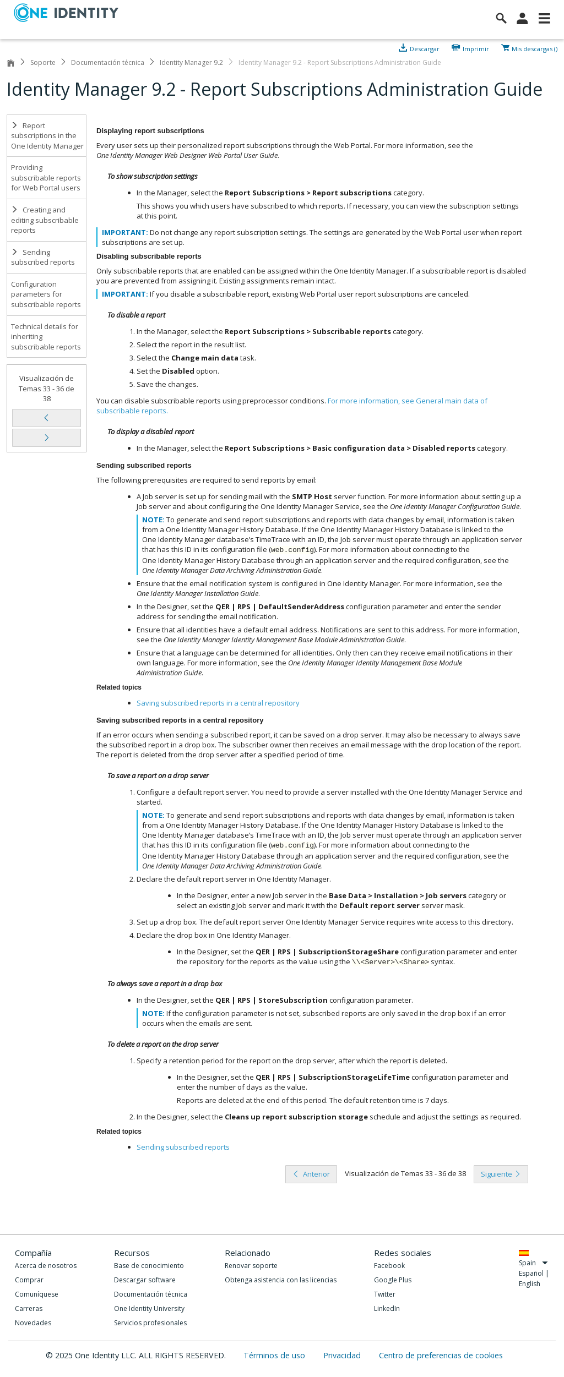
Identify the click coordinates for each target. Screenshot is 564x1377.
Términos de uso (275, 1355)
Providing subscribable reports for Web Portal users (46, 177)
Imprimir (476, 48)
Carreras (28, 1308)
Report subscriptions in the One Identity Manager (47, 136)
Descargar (425, 48)
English (529, 1283)
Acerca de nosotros (46, 1265)
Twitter (384, 1294)
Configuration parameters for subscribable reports (46, 294)
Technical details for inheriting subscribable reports (46, 336)
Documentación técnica (107, 62)
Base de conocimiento (149, 1265)
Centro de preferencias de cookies (441, 1355)
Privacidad (343, 1355)
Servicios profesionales (150, 1322)
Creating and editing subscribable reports (45, 220)
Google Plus (392, 1280)
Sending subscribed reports (43, 257)
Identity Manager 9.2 (191, 62)
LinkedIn (387, 1308)
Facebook (389, 1265)
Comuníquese (36, 1294)
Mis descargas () (534, 48)
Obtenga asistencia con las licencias (281, 1280)
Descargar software (145, 1280)
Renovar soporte (251, 1265)
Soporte (43, 62)
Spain (533, 1262)
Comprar (29, 1280)
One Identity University (149, 1308)
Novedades (33, 1322)
